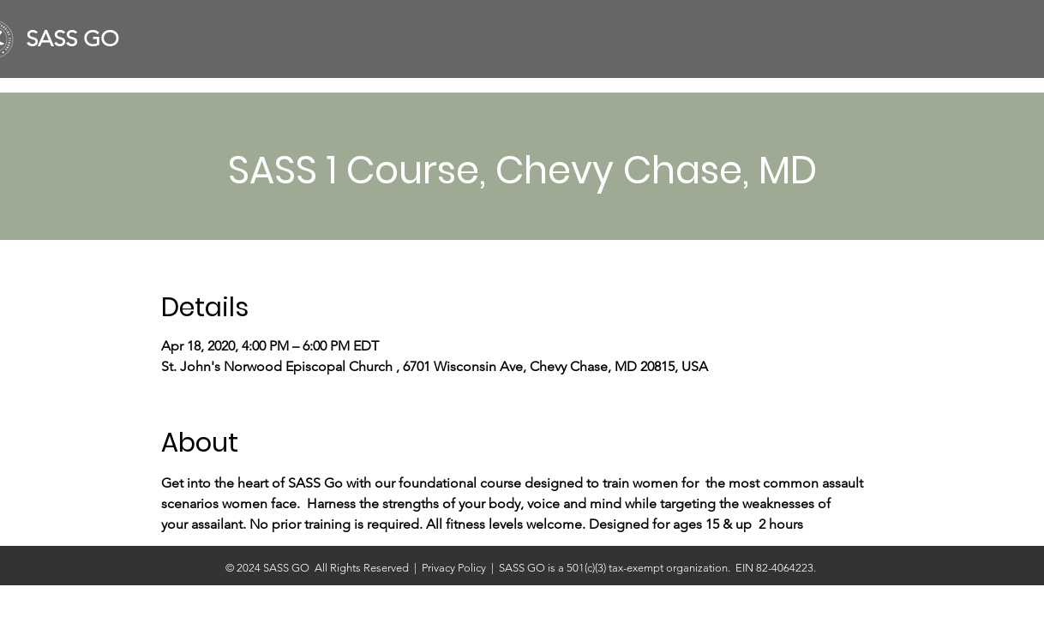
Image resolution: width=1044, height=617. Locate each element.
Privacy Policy (456, 567)
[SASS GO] (79, 39)
